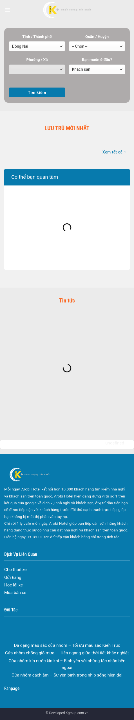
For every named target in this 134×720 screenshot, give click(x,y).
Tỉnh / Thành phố (37, 36)
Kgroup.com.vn (77, 713)
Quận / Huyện (97, 36)
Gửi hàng (12, 577)
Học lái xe (13, 585)
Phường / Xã (37, 59)
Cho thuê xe (15, 569)
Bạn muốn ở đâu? (97, 59)
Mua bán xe (15, 592)
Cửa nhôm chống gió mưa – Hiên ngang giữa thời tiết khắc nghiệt (67, 656)
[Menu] (7, 10)
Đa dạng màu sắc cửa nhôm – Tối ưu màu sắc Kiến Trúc (67, 648)
